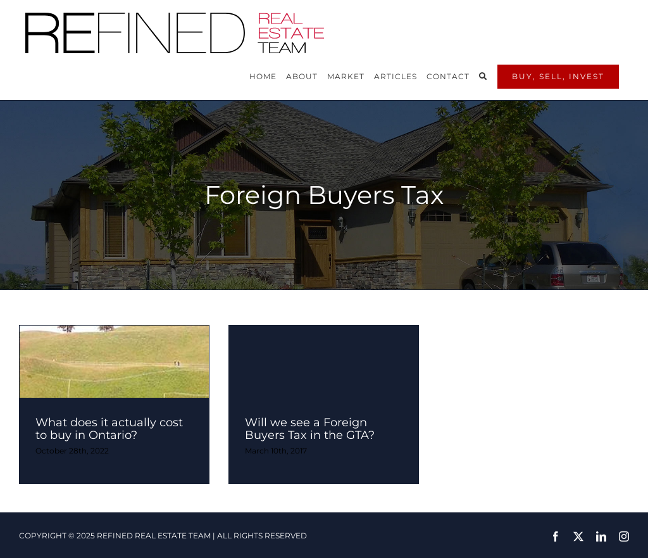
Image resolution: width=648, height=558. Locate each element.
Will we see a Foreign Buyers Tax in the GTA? (310, 428)
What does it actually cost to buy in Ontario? (109, 428)
